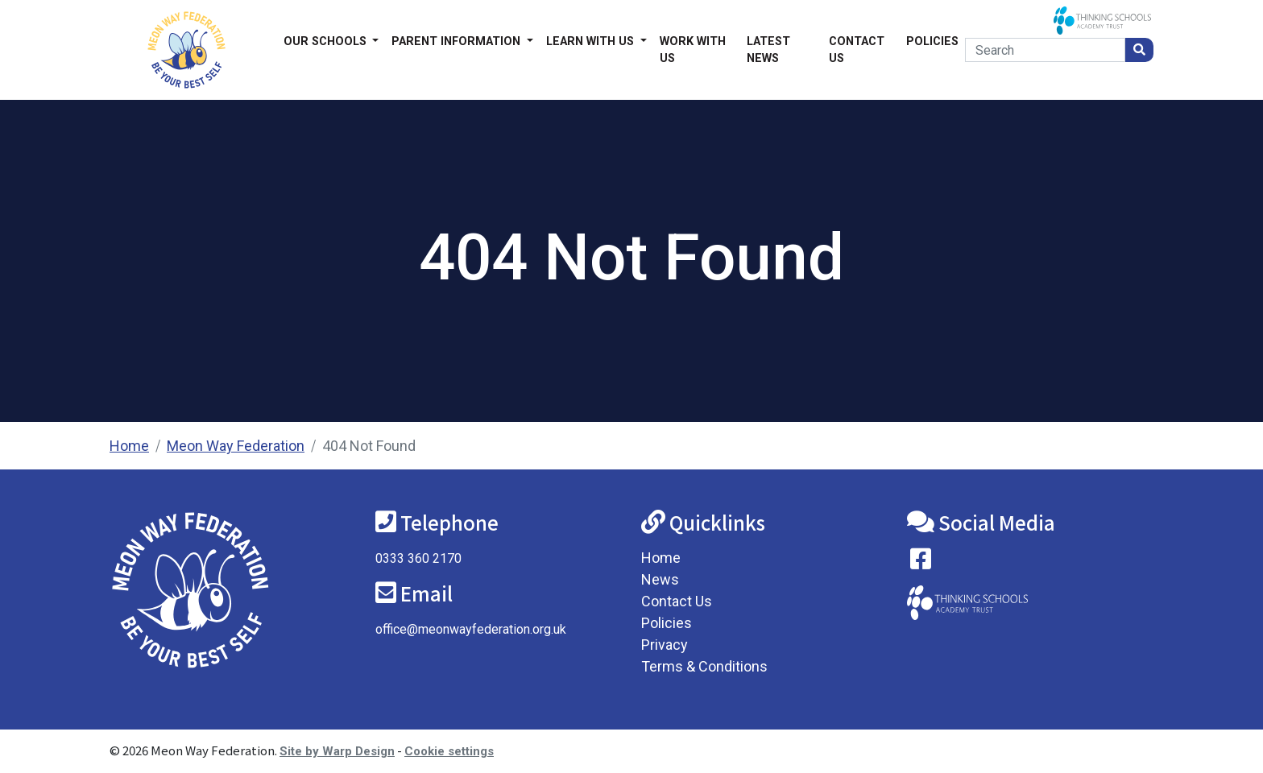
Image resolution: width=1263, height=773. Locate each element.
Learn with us (591, 41)
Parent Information (457, 41)
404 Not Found (369, 445)
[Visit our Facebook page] (920, 562)
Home (129, 445)
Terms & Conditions (704, 666)
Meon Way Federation (235, 445)
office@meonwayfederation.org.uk (470, 629)
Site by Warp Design (337, 751)
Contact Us (856, 50)
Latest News (768, 50)
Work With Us (693, 50)
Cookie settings (449, 751)
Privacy (664, 644)
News (660, 579)
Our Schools (327, 41)
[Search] (1045, 50)
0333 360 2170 (418, 558)
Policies (932, 41)
